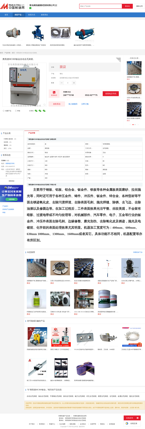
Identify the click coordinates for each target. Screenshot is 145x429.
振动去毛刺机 (68, 396)
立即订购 (85, 104)
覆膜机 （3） (8, 145)
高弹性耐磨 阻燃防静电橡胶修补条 (85, 380)
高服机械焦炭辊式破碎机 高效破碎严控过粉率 (41, 349)
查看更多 (11, 181)
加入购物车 (73, 104)
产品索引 (5, 206)
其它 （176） (8, 148)
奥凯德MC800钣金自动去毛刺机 (75, 418)
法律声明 (93, 424)
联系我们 (42, 424)
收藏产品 (7, 111)
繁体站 (102, 424)
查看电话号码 (110, 94)
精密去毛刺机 (103, 396)
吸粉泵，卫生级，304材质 (106, 349)
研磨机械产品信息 (64, 416)
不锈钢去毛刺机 (56, 396)
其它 (13, 53)
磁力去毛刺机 (80, 396)
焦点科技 (75, 426)
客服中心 (52, 424)
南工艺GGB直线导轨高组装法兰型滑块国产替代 (42, 380)
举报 (17, 111)
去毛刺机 (113, 396)
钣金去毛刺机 (43, 396)
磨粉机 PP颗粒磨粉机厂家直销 (36, 45)
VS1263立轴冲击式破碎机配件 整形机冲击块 (88, 349)
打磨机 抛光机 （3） (10, 139)
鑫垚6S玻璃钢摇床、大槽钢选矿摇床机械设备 (65, 380)
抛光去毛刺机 (134, 396)
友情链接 (112, 424)
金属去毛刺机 (123, 396)
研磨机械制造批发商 (80, 416)
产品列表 (7, 53)
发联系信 (56, 104)
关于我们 (32, 424)
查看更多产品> (138, 252)
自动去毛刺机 (32, 396)
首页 (1, 53)
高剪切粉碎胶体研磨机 (57, 45)
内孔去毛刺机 (91, 396)
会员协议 (83, 424)
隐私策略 (73, 424)
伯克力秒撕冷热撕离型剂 (135, 118)
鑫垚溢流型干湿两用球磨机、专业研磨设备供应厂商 (90, 45)
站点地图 (62, 424)
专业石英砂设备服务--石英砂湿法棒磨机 (15, 45)
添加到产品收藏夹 (8, 209)
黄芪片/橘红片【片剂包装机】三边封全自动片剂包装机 (68, 349)
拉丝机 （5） (8, 142)
